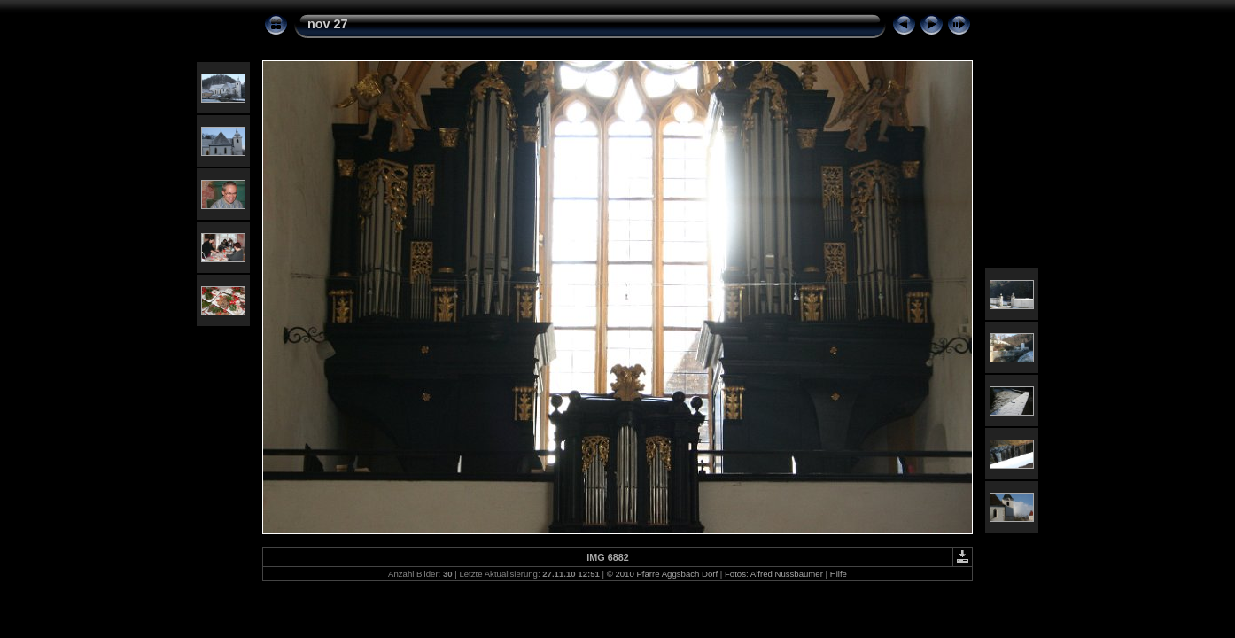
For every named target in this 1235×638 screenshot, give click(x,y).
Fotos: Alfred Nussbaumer (774, 574)
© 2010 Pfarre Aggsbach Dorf (662, 574)
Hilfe (838, 574)
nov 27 (327, 24)
